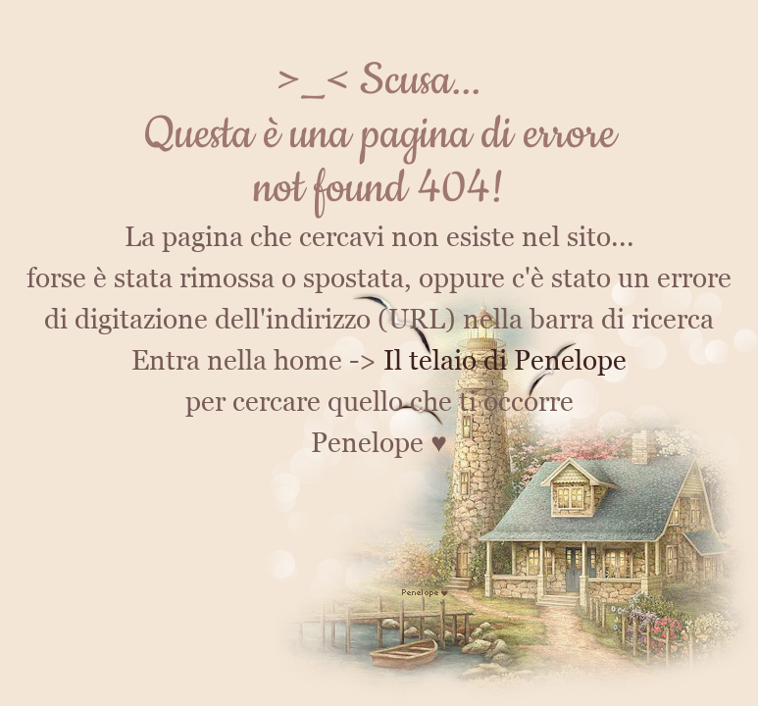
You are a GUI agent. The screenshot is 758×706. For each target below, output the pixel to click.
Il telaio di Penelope (505, 360)
